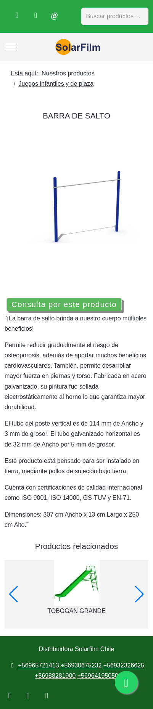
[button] (13, 594)
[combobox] (115, 16)
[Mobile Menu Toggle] (10, 47)
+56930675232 (81, 665)
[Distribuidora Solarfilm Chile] (76, 47)
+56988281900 (55, 675)
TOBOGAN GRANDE (76, 611)
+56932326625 (123, 665)
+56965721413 (38, 665)
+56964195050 (97, 675)
